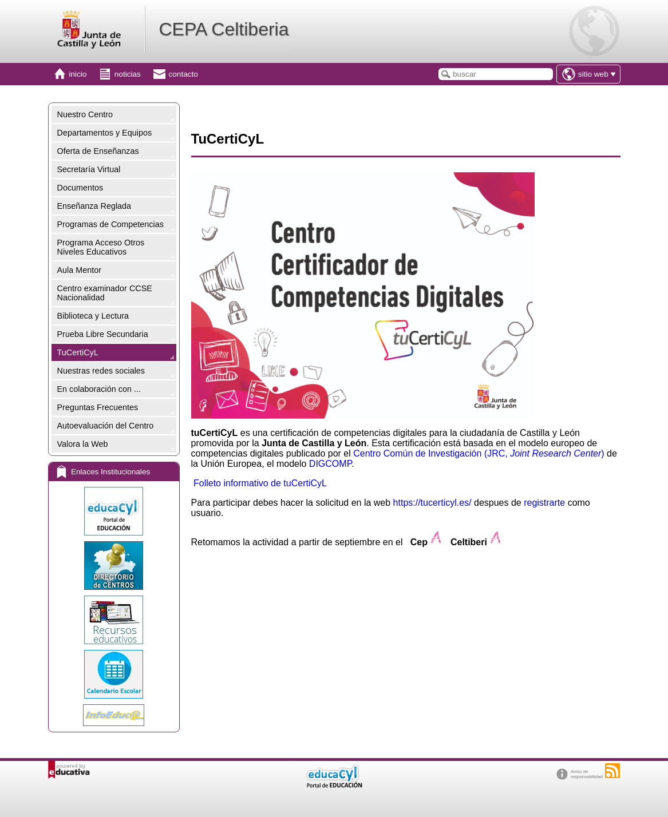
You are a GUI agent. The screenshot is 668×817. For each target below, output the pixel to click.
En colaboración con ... (99, 389)
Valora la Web (82, 444)
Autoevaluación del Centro (105, 425)
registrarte (544, 502)
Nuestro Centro (85, 114)
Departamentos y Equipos (104, 132)
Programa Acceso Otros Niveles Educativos (101, 247)
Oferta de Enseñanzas (98, 151)
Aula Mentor (79, 270)
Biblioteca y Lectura (93, 315)
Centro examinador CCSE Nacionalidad (104, 293)
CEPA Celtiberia (223, 29)
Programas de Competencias (110, 224)
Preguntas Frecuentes (98, 407)
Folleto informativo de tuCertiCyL (260, 483)
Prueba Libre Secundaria (102, 334)
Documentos (80, 187)
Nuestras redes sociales (101, 370)
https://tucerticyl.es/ (432, 502)
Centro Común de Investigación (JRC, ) (478, 453)
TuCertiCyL (77, 352)
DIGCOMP (330, 464)
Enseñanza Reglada (94, 206)
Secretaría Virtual (89, 169)
